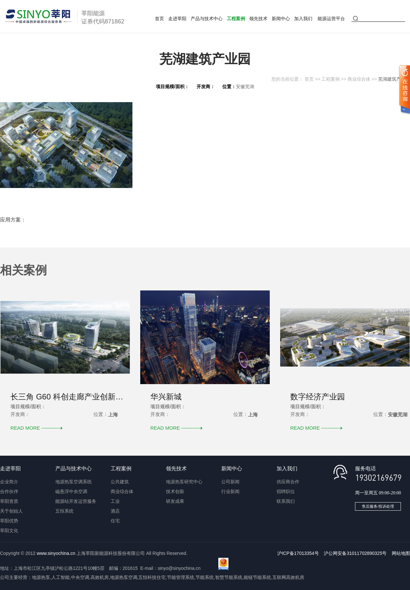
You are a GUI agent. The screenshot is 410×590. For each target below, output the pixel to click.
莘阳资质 (9, 501)
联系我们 (286, 501)
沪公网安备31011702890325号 (355, 553)
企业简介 (9, 481)
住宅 (115, 520)
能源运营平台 (331, 18)
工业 (115, 501)
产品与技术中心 (207, 18)
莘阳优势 (9, 520)
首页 (159, 18)
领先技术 (258, 18)
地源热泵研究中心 (184, 481)
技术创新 (175, 491)
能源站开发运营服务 (75, 501)
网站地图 (401, 553)
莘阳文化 (9, 530)
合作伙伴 (9, 491)
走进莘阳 (177, 18)
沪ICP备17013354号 (298, 553)
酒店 (115, 511)
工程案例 (236, 18)
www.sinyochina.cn (56, 553)
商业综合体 (359, 79)
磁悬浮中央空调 (71, 491)
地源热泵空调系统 (73, 481)
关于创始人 (11, 511)
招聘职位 (286, 491)
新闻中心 (281, 18)
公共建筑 (120, 481)
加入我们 (303, 18)
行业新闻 (230, 491)
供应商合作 (288, 481)
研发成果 (175, 501)
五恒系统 (64, 511)
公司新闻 (230, 481)
